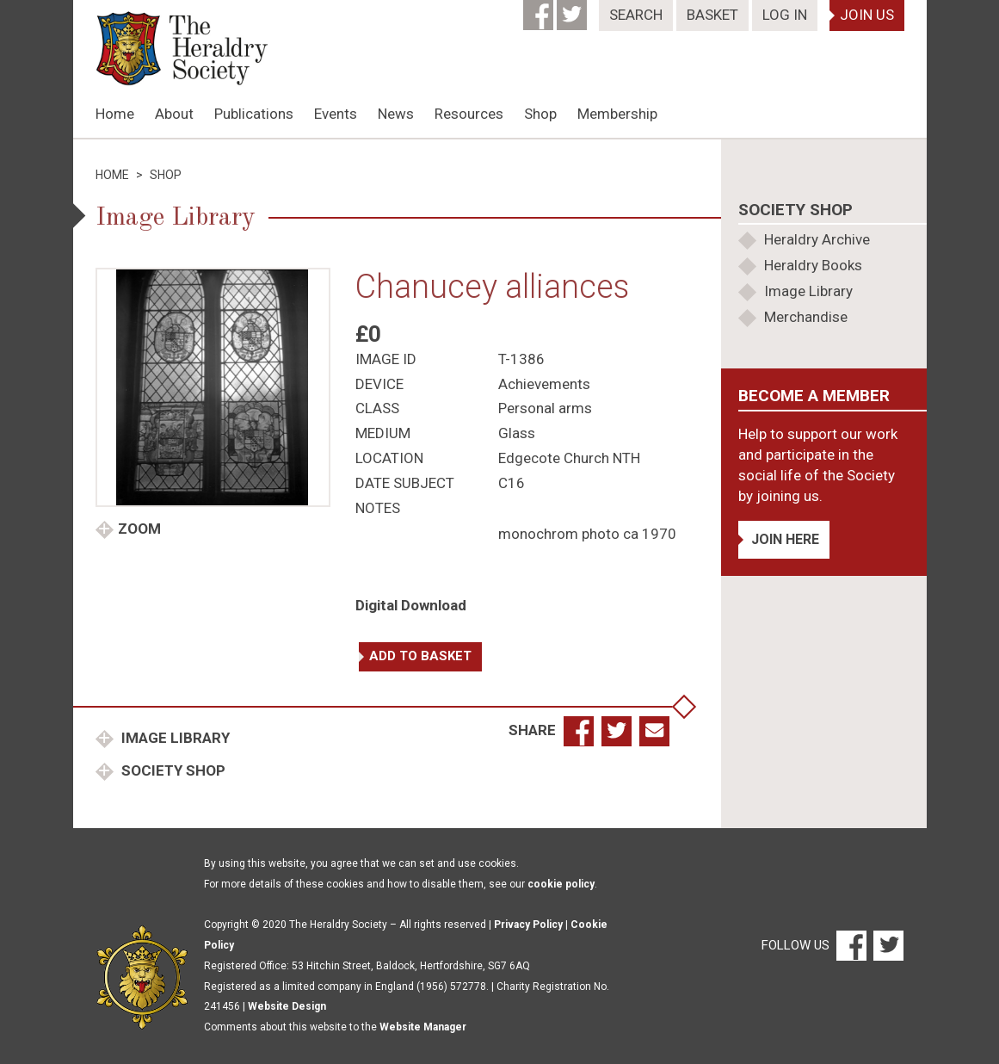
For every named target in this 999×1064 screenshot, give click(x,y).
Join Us (867, 14)
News (396, 113)
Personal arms (545, 408)
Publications (253, 113)
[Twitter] (573, 9)
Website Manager (422, 1027)
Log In (784, 14)
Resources (469, 113)
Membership (617, 113)
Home (115, 113)
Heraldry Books (813, 265)
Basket (712, 14)
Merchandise (806, 316)
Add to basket (420, 656)
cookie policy (561, 884)
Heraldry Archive (817, 239)
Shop (540, 113)
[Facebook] (540, 9)
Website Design (287, 1006)
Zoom (139, 528)
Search (636, 14)
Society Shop (171, 770)
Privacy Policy (528, 925)
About (174, 113)
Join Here (785, 539)
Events (335, 113)
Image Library (174, 737)
